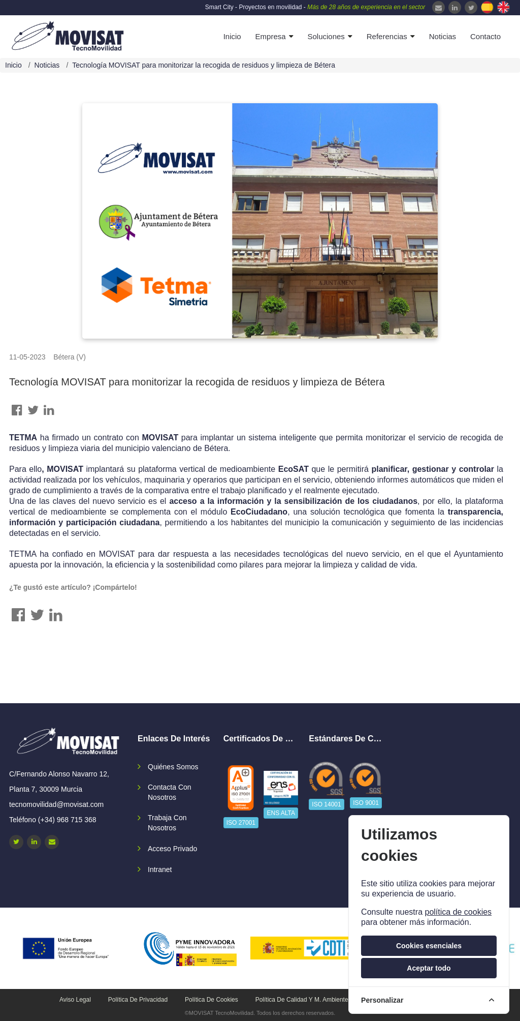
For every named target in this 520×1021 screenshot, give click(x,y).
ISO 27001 (240, 822)
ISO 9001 (366, 802)
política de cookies (458, 912)
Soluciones (325, 36)
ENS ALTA (281, 813)
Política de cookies (211, 999)
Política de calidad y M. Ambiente (301, 999)
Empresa (270, 36)
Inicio (232, 36)
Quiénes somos (173, 767)
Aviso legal (75, 999)
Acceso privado (172, 849)
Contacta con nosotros (169, 792)
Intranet (160, 869)
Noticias (442, 36)
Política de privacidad (138, 999)
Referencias (387, 36)
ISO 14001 (326, 804)
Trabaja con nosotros (167, 823)
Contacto (485, 36)
